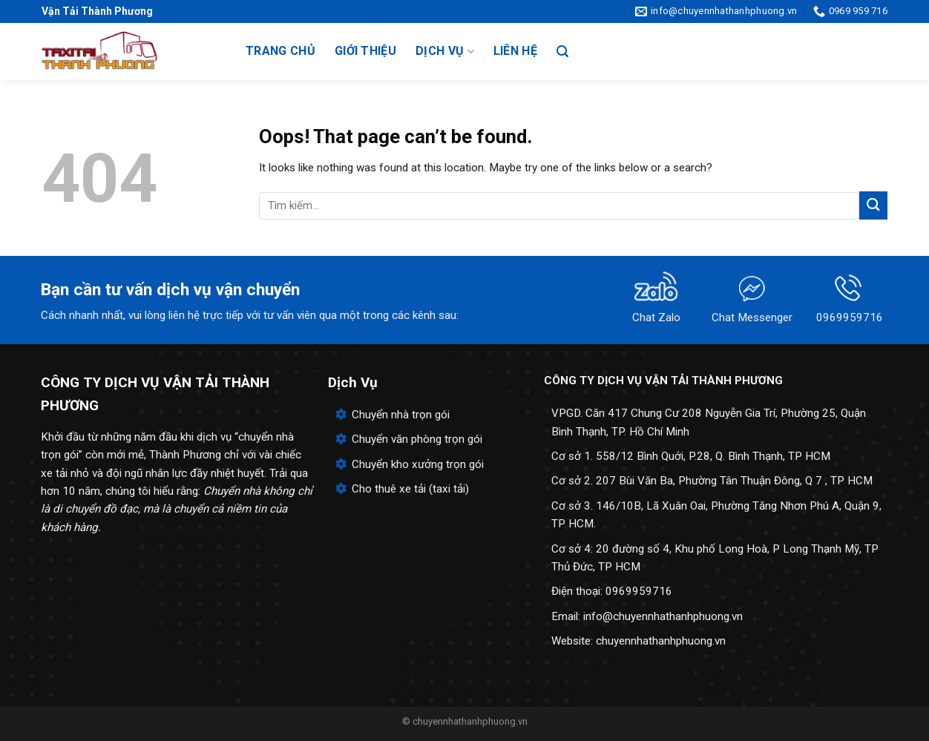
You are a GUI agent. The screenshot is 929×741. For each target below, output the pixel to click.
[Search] (562, 51)
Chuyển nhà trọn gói (401, 414)
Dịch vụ (445, 51)
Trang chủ (280, 51)
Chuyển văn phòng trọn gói (417, 439)
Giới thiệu (365, 51)
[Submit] (873, 205)
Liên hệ (515, 51)
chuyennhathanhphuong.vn (661, 641)
